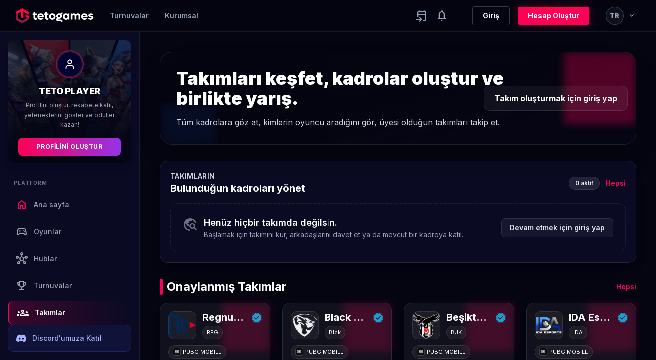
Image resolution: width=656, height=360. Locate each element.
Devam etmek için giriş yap (557, 228)
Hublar (36, 259)
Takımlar (41, 313)
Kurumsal (181, 16)
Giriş (491, 16)
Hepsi (616, 183)
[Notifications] (442, 16)
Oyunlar (38, 232)
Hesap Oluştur (553, 16)
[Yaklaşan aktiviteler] (422, 16)
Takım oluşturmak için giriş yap (555, 99)
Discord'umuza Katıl (59, 339)
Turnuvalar (129, 16)
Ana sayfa (42, 205)
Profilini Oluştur (69, 146)
